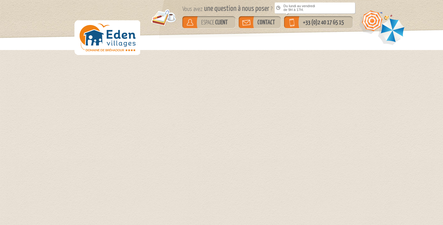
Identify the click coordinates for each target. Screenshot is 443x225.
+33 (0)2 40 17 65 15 (323, 22)
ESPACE (214, 22)
